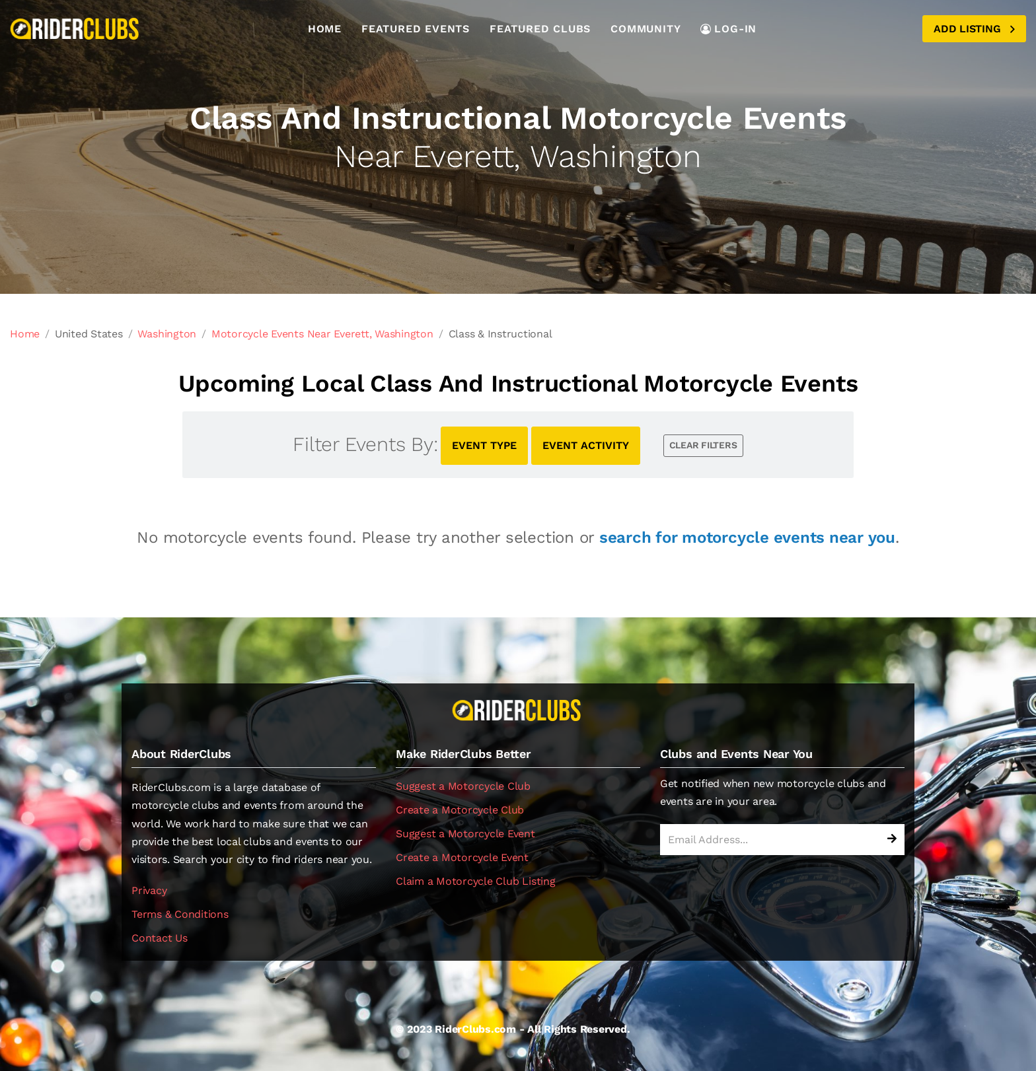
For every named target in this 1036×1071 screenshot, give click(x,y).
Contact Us (159, 938)
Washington (166, 334)
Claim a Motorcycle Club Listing (476, 881)
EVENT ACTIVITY (585, 445)
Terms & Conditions (180, 914)
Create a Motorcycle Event (462, 857)
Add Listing (974, 28)
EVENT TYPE (484, 445)
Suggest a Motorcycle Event (465, 833)
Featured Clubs (540, 28)
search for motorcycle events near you (747, 537)
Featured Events (415, 28)
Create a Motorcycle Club (460, 810)
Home (325, 28)
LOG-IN (728, 28)
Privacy (148, 890)
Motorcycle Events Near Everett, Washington (322, 334)
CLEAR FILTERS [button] (703, 445)
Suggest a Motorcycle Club (463, 786)
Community (645, 28)
